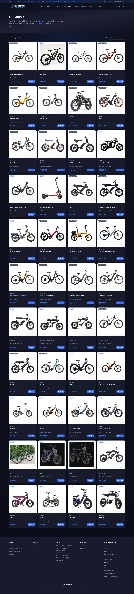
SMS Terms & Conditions (111, 576)
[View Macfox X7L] (82, 461)
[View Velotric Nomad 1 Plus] (52, 107)
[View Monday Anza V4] (111, 506)
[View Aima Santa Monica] (23, 151)
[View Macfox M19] (82, 195)
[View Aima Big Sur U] (82, 506)
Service (106, 549)
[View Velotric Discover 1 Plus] (23, 107)
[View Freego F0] (82, 107)
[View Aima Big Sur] (111, 107)
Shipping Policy (108, 559)
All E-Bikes (11, 554)
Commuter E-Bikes (14, 546)
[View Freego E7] (23, 461)
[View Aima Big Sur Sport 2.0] (82, 417)
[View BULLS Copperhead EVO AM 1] (23, 63)
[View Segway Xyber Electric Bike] (111, 151)
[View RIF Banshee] (52, 417)
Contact (99, 6)
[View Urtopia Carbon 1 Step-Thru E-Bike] (111, 240)
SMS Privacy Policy (109, 573)
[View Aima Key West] (52, 373)
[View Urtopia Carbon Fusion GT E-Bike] (52, 284)
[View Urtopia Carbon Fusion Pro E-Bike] (23, 284)
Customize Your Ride (88, 6)
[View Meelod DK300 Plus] (82, 328)
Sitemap (82, 549)
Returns (106, 562)
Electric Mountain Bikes (15, 549)
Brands (59, 6)
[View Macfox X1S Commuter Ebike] (82, 151)
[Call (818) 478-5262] (116, 6)
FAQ (105, 565)
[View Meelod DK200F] (23, 328)
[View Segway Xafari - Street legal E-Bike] (23, 195)
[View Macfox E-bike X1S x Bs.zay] (52, 151)
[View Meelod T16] (23, 506)
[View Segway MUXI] (52, 506)
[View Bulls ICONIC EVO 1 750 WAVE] (82, 284)
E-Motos (50, 6)
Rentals (77, 6)
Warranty (106, 557)
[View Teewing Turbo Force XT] (111, 328)
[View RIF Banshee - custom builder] (111, 373)
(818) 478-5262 (60, 553)
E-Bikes (42, 6)
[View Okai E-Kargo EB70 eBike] (23, 240)
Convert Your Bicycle (110, 554)
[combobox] (116, 38)
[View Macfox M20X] (23, 373)
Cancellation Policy (109, 570)
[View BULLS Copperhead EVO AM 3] (82, 63)
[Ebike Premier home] (17, 6)
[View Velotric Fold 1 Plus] (23, 417)
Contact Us (107, 546)
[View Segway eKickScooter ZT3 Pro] (52, 195)
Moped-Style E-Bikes (14, 551)
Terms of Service (108, 568)
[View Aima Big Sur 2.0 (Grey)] (111, 417)
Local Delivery (68, 6)
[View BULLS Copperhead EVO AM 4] (111, 63)
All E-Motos (41, 23)
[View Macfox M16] (52, 461)
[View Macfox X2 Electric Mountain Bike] (111, 195)
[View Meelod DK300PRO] (111, 461)
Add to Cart (31, 81)
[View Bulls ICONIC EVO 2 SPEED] (111, 284)
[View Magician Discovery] (52, 63)
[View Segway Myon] (82, 373)
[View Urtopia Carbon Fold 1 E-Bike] (82, 240)
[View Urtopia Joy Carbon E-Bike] (52, 240)
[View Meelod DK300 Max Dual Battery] (52, 328)
